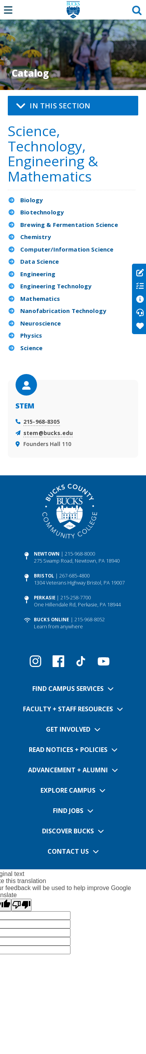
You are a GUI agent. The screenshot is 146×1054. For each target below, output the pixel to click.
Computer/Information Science (66, 249)
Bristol (44, 576)
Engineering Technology (55, 286)
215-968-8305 (41, 421)
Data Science (39, 261)
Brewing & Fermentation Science (69, 224)
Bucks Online (51, 619)
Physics (31, 335)
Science (31, 348)
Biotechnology (42, 212)
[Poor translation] (21, 905)
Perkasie (44, 598)
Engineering (37, 274)
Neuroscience (40, 323)
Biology (31, 200)
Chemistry (35, 237)
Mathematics (40, 298)
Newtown (47, 554)
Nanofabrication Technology (63, 311)
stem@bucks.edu (48, 433)
